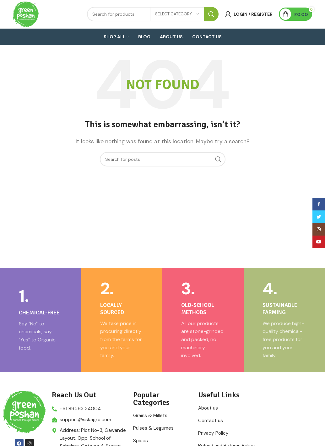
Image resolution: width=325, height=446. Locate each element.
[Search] (162, 172)
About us (208, 421)
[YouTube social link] (318, 242)
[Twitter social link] (318, 216)
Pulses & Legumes (153, 441)
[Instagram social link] (318, 229)
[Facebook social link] (318, 204)
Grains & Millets (151, 429)
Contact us (211, 434)
